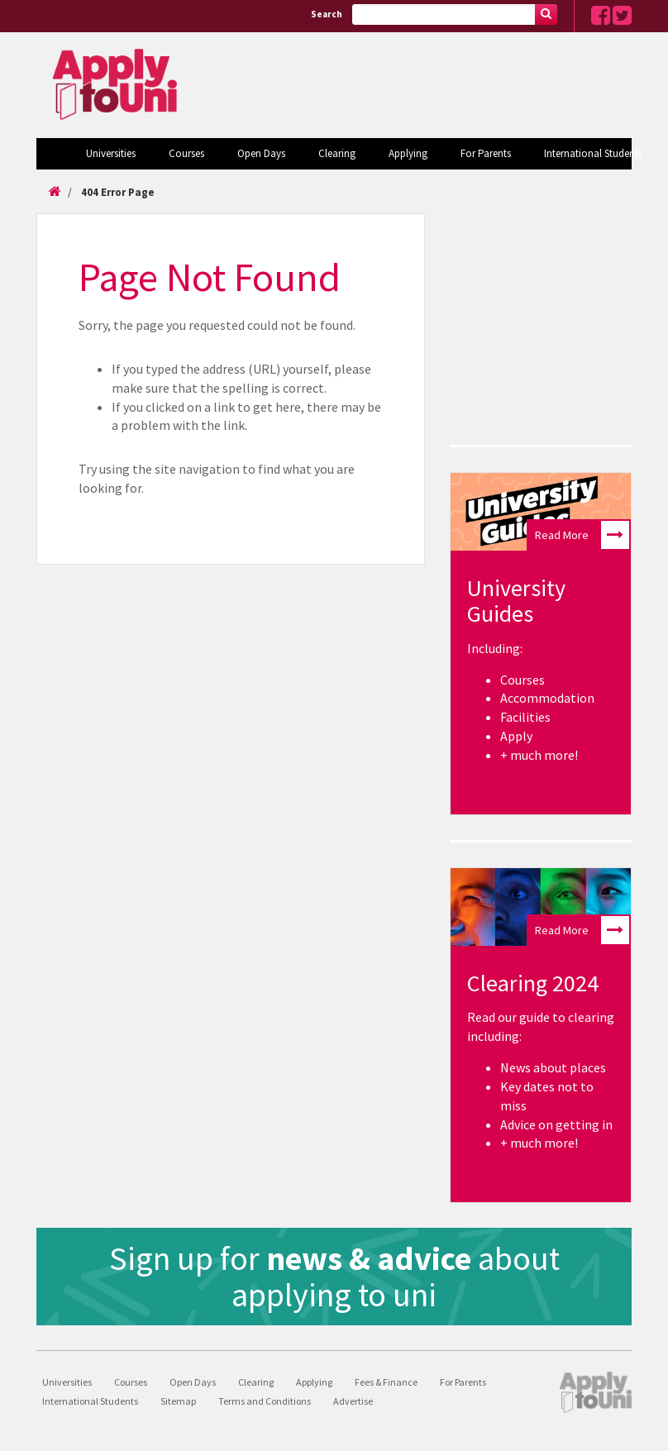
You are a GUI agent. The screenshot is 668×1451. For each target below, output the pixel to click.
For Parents (485, 153)
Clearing (336, 153)
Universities (111, 153)
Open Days (261, 153)
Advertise (353, 1401)
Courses (186, 153)
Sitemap (178, 1401)
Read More (582, 535)
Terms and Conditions (264, 1401)
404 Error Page (118, 192)
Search (326, 14)
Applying (408, 153)
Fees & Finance (386, 1382)
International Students (593, 153)
